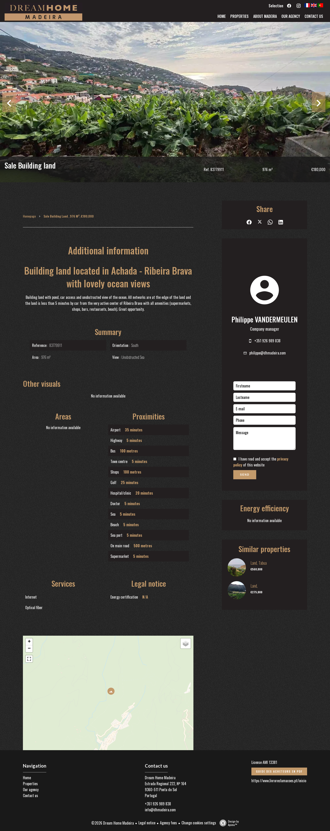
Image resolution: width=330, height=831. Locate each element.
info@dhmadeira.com (160, 809)
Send (244, 474)
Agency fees (168, 823)
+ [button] (29, 641)
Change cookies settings (199, 823)
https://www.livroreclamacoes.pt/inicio (278, 780)
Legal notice (146, 823)
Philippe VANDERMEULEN (264, 319)
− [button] (29, 648)
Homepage (29, 216)
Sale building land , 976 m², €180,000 (69, 216)
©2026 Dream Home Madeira (112, 823)
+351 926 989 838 (267, 340)
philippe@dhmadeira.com (267, 353)
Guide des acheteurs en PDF (279, 771)
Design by (228, 822)
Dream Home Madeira (160, 777)
